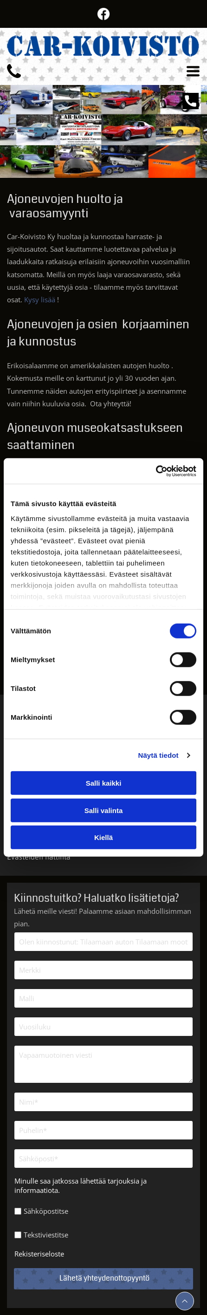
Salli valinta (103, 810)
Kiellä (103, 837)
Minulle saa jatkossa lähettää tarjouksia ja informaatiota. (80, 1185)
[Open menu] (193, 71)
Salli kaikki (104, 783)
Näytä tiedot (158, 755)
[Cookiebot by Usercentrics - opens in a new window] (155, 471)
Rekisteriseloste (39, 1253)
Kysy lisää (39, 299)
